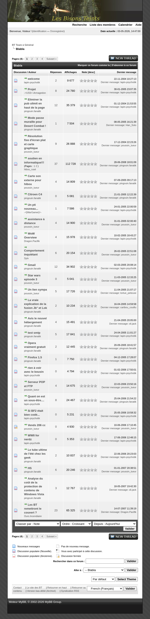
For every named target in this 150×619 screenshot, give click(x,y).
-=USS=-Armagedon (35, 93)
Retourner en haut (57, 587)
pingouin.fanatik (32, 111)
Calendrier (125, 24)
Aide (138, 24)
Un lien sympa (37, 289)
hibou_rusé (30, 169)
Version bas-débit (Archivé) (41, 591)
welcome (34, 78)
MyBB (22, 602)
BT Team (17, 45)
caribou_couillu (128, 307)
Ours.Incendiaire (33, 516)
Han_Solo (131, 125)
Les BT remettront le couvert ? (32, 508)
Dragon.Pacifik (32, 241)
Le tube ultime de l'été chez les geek (35, 453)
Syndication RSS (70, 591)
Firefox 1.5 (35, 357)
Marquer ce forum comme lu (94, 65)
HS (30, 468)
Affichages (71, 72)
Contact (17, 587)
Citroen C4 (35, 194)
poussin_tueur (31, 151)
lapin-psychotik (32, 82)
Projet (32, 89)
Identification (39, 31)
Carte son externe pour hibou (32, 179)
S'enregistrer (57, 31)
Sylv (26, 258)
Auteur (32, 72)
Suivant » (51, 59)
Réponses (56, 72)
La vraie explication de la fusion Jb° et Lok (35, 304)
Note (84, 72)
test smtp (34, 332)
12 (55, 105)
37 (55, 163)
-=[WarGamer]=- (33, 212)
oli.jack (132, 323)
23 (55, 510)
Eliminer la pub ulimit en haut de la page (34, 103)
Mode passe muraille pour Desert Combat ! (35, 121)
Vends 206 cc (37, 425)
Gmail (32, 265)
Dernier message (126, 72)
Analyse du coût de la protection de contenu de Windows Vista (34, 486)
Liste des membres (103, 24)
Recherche (79, 24)
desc (91, 72)
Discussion (20, 72)
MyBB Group (53, 602)
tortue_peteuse (128, 293)
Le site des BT (34, 587)
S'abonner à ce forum (124, 65)
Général (29, 45)
